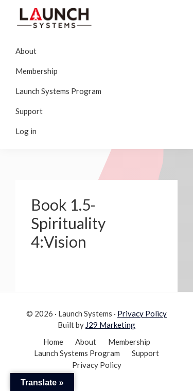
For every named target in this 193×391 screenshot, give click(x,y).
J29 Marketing (110, 324)
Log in (26, 131)
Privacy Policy (142, 313)
